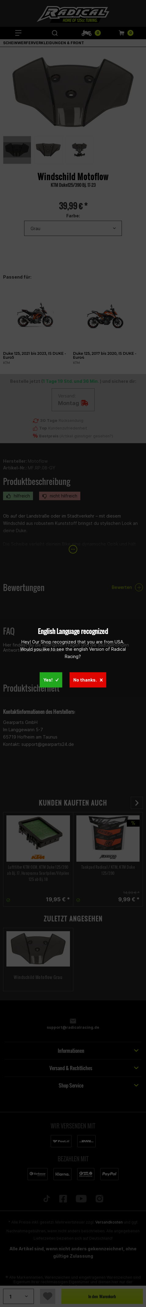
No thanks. (88, 679)
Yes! (51, 679)
